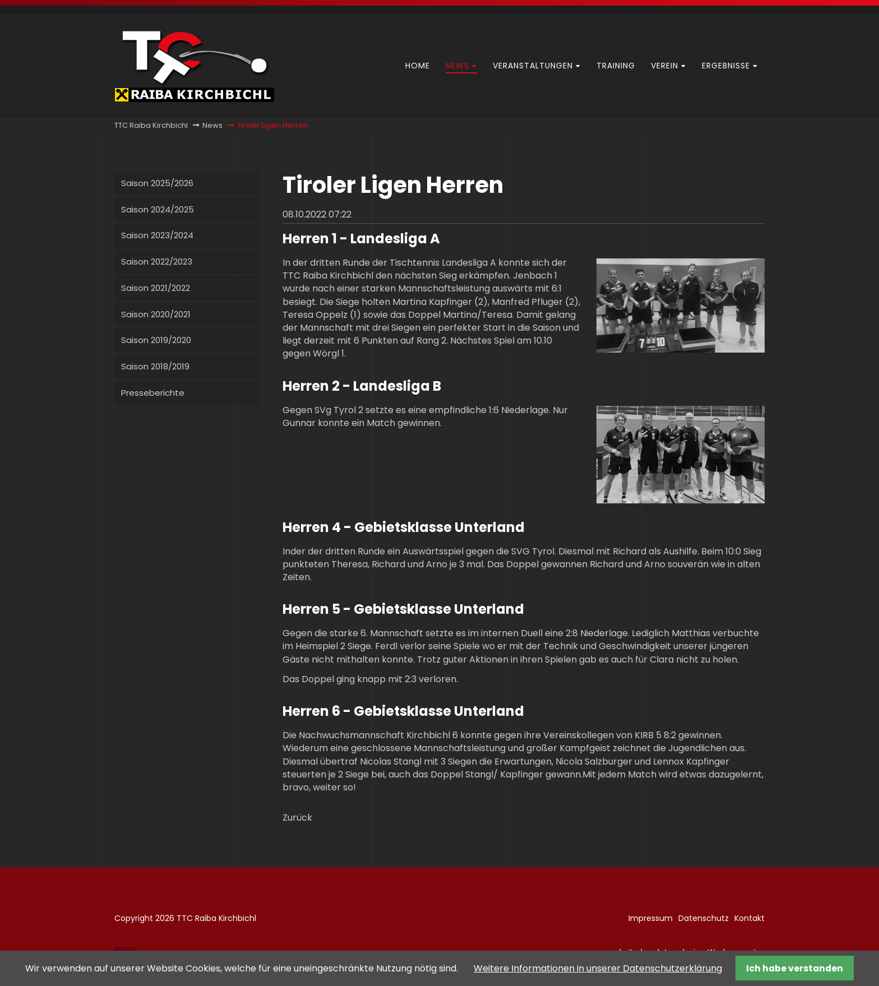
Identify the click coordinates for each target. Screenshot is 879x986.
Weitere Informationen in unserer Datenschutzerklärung (598, 968)
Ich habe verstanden (794, 968)
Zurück (297, 817)
